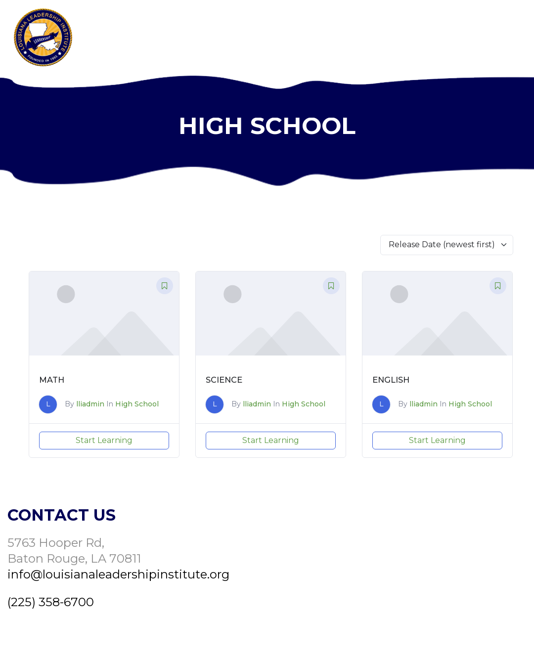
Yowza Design (482, 645)
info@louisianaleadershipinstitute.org (118, 574)
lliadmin (90, 403)
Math (51, 380)
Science (224, 380)
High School (137, 403)
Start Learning (104, 440)
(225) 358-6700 (50, 602)
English (390, 380)
